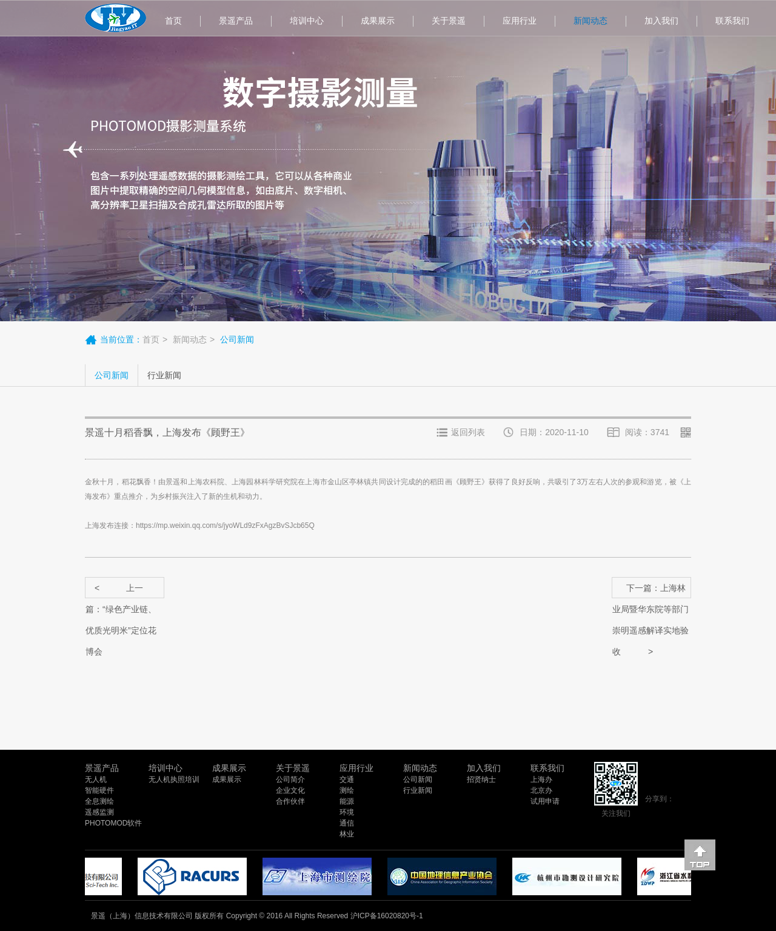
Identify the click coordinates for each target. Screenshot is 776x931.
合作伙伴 (290, 801)
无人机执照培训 (174, 779)
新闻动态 (590, 20)
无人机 (96, 779)
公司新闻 (112, 375)
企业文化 (290, 790)
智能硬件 (99, 790)
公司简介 (290, 779)
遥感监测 (99, 812)
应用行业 (520, 20)
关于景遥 (449, 20)
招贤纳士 (481, 779)
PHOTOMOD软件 (113, 823)
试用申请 (545, 801)
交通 (347, 779)
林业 (347, 834)
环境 (347, 812)
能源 (347, 801)
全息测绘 (99, 801)
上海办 (541, 779)
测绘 (347, 790)
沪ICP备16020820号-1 (386, 916)
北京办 (541, 790)
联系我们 (732, 20)
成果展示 (378, 20)
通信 (347, 823)
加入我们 (661, 20)
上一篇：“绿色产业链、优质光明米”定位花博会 (120, 590)
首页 (173, 20)
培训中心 (307, 20)
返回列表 (468, 432)
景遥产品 (236, 20)
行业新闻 (164, 375)
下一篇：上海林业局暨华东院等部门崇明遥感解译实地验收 (650, 590)
